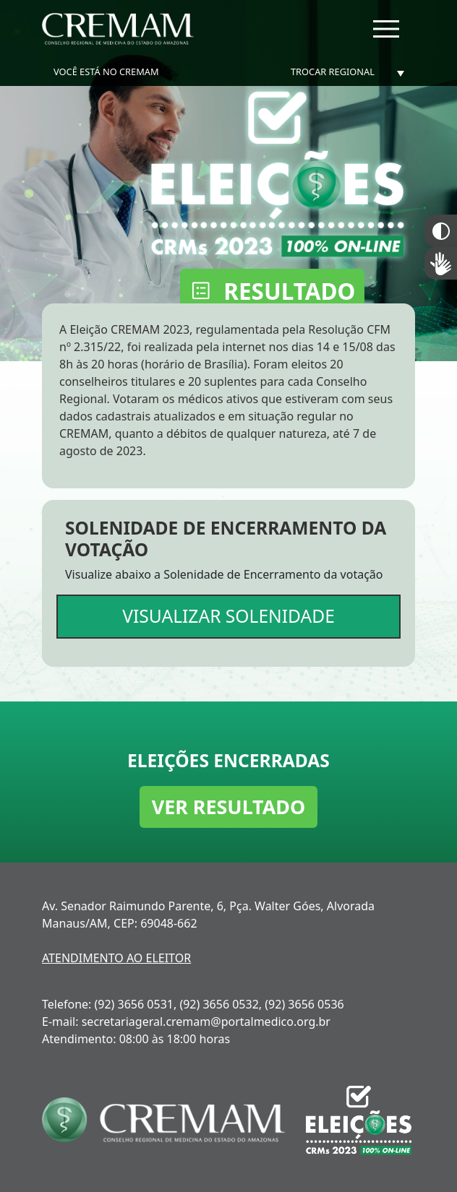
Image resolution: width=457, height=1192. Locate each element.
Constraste (440, 231)
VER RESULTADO (229, 806)
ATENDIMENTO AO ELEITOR (116, 958)
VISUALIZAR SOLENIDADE (228, 616)
